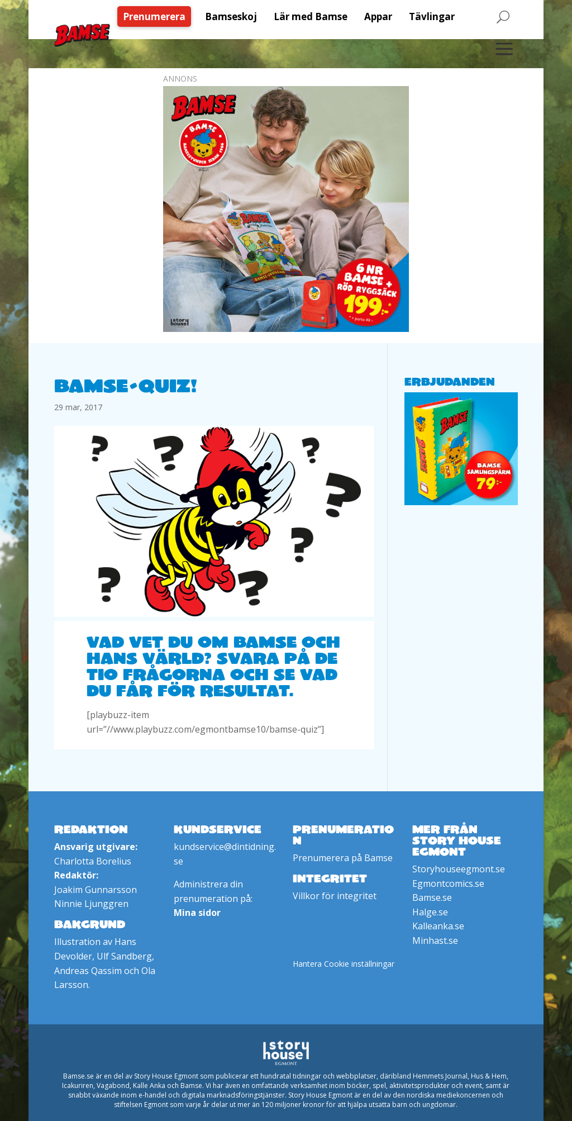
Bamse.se (432, 897)
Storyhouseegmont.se (458, 869)
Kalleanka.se (438, 926)
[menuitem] (157, 16)
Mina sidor (197, 912)
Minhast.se (435, 940)
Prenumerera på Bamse (343, 858)
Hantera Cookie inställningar (343, 963)
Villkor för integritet (334, 896)
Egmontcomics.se (448, 883)
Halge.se (430, 912)
